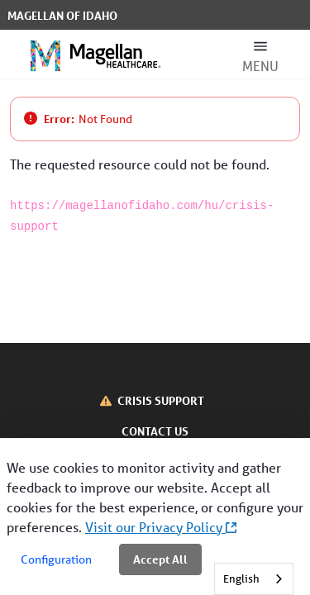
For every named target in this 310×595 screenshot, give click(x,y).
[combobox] (253, 579)
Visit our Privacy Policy (160, 527)
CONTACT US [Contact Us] (155, 431)
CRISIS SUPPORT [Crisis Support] (160, 400)
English (241, 579)
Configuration (56, 559)
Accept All (160, 559)
